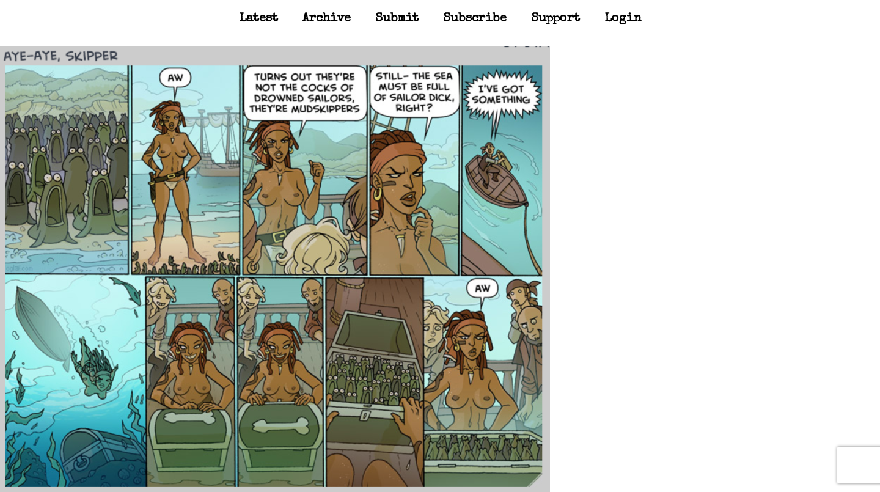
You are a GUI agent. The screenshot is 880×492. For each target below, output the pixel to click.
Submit (397, 19)
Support (555, 19)
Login (623, 19)
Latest (258, 19)
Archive (326, 19)
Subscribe (475, 19)
